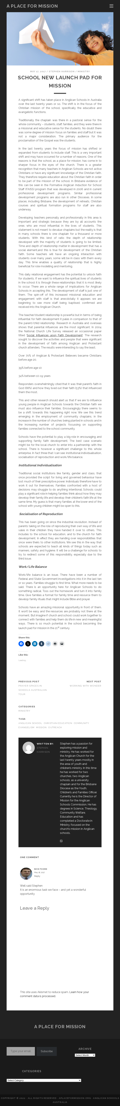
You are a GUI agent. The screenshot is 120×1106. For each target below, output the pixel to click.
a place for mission (32, 6)
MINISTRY (84, 71)
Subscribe (47, 1051)
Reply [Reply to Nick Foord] (37, 876)
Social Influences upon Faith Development (54, 335)
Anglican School (30, 723)
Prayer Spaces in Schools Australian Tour (32, 690)
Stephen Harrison (62, 71)
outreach (55, 727)
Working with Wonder (85, 686)
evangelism (26, 727)
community (81, 723)
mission (41, 727)
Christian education (58, 723)
